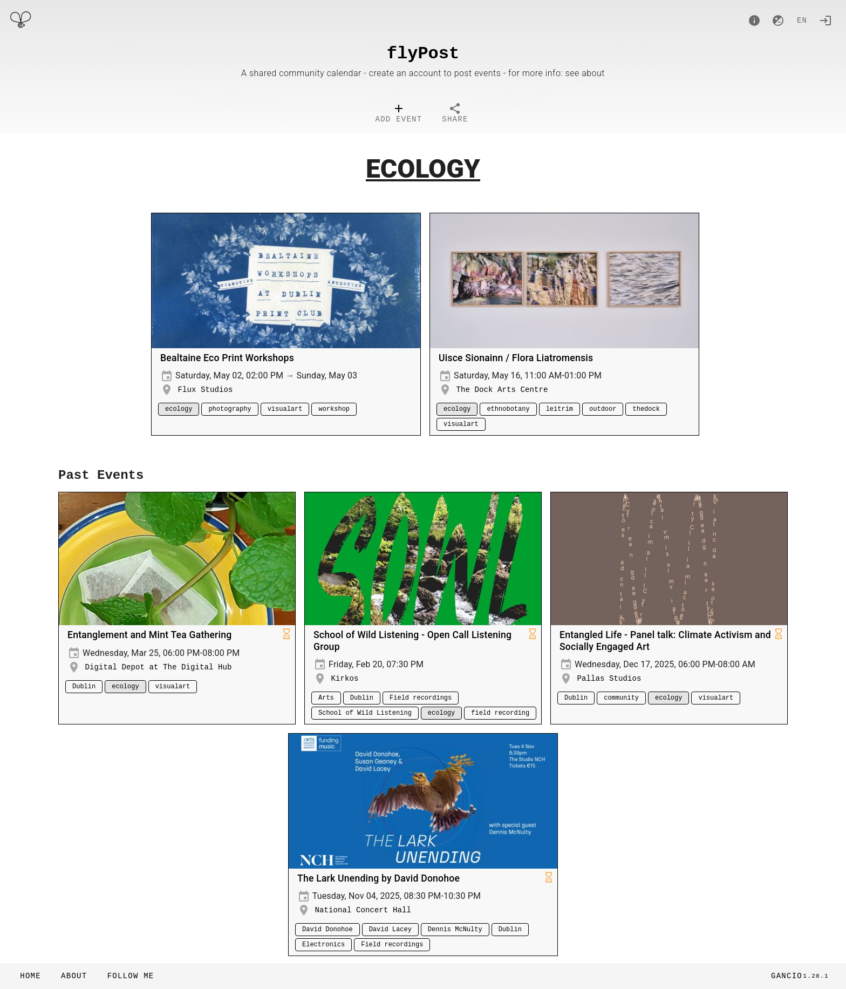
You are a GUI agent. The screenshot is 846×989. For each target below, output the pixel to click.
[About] (754, 20)
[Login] (825, 20)
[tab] (399, 114)
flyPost (423, 53)
